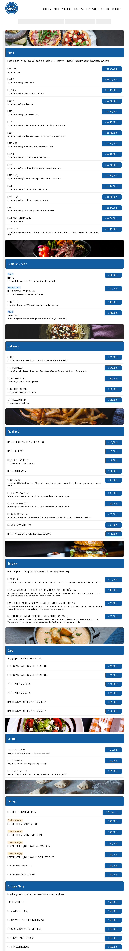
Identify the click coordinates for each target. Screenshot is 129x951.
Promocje (66, 9)
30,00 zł (113, 378)
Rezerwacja (92, 9)
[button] (15, 68)
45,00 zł (113, 312)
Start (47, 9)
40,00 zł (113, 302)
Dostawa (79, 9)
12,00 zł (113, 442)
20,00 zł (113, 503)
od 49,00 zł (111, 122)
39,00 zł (113, 771)
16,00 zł (113, 460)
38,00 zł (113, 399)
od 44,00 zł (111, 90)
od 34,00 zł (111, 68)
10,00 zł (113, 666)
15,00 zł (113, 451)
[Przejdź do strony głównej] (11, 8)
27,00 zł (113, 493)
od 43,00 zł (111, 79)
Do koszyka (112, 812)
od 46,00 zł (111, 132)
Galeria (105, 9)
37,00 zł (113, 479)
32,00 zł (113, 274)
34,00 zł (113, 367)
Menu (56, 9)
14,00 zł (113, 693)
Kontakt (116, 9)
